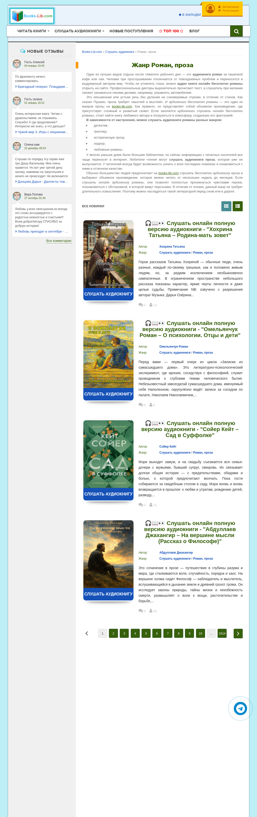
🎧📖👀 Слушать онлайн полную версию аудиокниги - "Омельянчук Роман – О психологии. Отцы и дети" (190, 329)
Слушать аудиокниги (174, 252)
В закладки (190, 15)
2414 (222, 633)
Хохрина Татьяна (172, 246)
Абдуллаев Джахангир (176, 552)
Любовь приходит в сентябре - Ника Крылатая (42, 231)
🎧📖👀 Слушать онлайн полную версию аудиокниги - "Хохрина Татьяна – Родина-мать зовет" (190, 229)
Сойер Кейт (167, 446)
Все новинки (93, 206)
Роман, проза (203, 252)
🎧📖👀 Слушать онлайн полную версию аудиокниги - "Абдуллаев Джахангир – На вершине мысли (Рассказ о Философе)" (190, 532)
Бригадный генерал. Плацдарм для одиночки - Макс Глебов (42, 86)
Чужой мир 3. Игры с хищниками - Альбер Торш (42, 132)
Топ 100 (171, 31)
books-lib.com (122, 106)
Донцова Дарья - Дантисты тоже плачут (42, 181)
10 (200, 633)
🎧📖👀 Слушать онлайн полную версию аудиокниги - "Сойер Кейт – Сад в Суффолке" (190, 429)
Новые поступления (131, 31)
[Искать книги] (236, 31)
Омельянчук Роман (173, 346)
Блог (194, 31)
